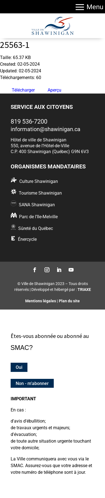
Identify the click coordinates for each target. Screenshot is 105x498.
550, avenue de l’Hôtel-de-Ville (40, 145)
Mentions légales (40, 301)
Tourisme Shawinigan (40, 193)
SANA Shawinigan (37, 204)
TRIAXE (84, 289)
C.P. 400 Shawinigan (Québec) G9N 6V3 (50, 151)
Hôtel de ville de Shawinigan (38, 140)
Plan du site (69, 301)
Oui (19, 367)
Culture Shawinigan (38, 181)
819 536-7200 (29, 121)
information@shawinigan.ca (45, 129)
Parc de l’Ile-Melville (38, 216)
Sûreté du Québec (35, 228)
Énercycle (27, 239)
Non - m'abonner (32, 383)
